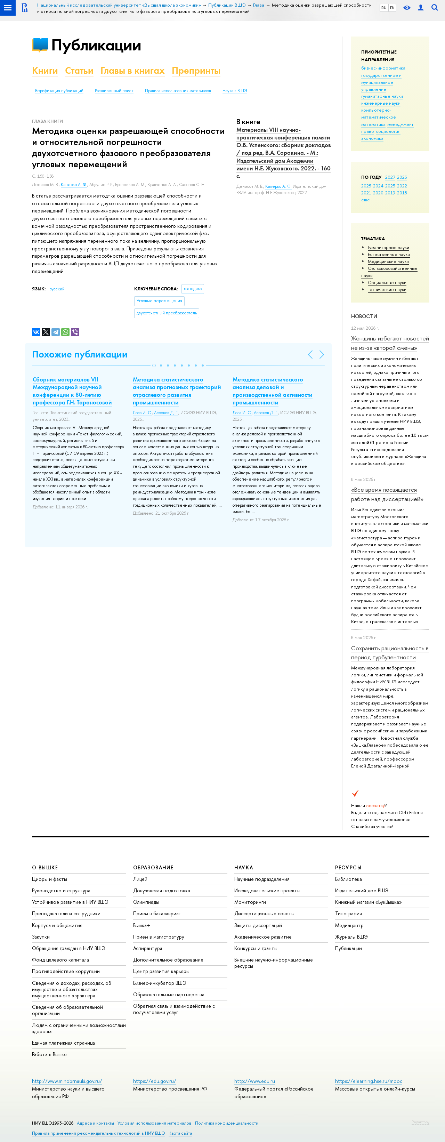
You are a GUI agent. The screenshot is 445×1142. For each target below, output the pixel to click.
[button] (154, 365)
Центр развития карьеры (161, 971)
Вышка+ (141, 925)
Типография (348, 913)
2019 (390, 193)
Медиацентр (349, 925)
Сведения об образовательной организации (67, 1010)
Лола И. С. (142, 413)
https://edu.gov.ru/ (154, 1081)
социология (388, 131)
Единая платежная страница (63, 1042)
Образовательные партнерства (168, 994)
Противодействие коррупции (66, 971)
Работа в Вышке (49, 1054)
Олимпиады (146, 902)
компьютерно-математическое (378, 113)
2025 (366, 186)
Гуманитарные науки (388, 247)
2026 (402, 177)
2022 (402, 186)
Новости (364, 316)
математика (373, 124)
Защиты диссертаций (258, 925)
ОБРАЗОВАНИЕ (153, 867)
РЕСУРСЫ (348, 867)
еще (365, 199)
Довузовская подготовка (161, 890)
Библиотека (348, 879)
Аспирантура (147, 948)
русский (57, 289)
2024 (378, 186)
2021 (366, 193)
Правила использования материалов (178, 91)
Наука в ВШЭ (234, 91)
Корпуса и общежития (57, 925)
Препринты (196, 70)
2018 (402, 193)
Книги (45, 70)
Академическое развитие (263, 936)
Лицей (140, 879)
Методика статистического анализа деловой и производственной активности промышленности (273, 391)
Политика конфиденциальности (226, 1123)
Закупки (41, 936)
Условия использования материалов (155, 1123)
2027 (390, 177)
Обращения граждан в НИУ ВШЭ (68, 948)
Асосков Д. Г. (166, 413)
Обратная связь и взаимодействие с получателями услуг (174, 1009)
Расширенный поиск (114, 91)
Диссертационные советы (264, 913)
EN (392, 7)
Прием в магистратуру (158, 936)
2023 (390, 186)
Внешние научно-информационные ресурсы (273, 962)
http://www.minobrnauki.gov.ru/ (67, 1081)
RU (384, 7)
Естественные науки (389, 254)
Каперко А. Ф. (74, 184)
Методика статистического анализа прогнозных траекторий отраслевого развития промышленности (177, 391)
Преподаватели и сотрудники (66, 913)
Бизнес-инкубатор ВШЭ (159, 983)
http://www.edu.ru (254, 1081)
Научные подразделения (262, 879)
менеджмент (400, 124)
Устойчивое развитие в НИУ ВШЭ (70, 902)
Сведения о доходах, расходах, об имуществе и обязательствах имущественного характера (71, 989)
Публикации (96, 44)
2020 (378, 193)
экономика (372, 138)
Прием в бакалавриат (157, 913)
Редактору (420, 1121)
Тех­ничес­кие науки (387, 289)
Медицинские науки (388, 261)
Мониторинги (250, 902)
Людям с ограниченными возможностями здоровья (79, 1028)
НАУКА (243, 867)
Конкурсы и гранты (255, 948)
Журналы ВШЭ (351, 936)
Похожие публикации (80, 354)
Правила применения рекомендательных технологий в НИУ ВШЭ (98, 1133)
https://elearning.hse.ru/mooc (368, 1081)
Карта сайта (180, 1133)
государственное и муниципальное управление (381, 82)
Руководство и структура (61, 890)
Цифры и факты (49, 879)
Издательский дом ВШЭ (362, 890)
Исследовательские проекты (267, 890)
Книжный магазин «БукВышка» (368, 902)
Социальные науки (387, 282)
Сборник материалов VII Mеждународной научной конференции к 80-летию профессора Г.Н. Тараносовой (72, 391)
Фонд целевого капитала (60, 959)
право (367, 131)
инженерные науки (380, 103)
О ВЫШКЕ (45, 867)
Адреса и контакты (95, 1123)
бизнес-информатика (383, 68)
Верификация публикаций (59, 91)
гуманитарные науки (382, 96)
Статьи (79, 70)
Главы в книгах (132, 70)
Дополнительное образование (168, 959)
